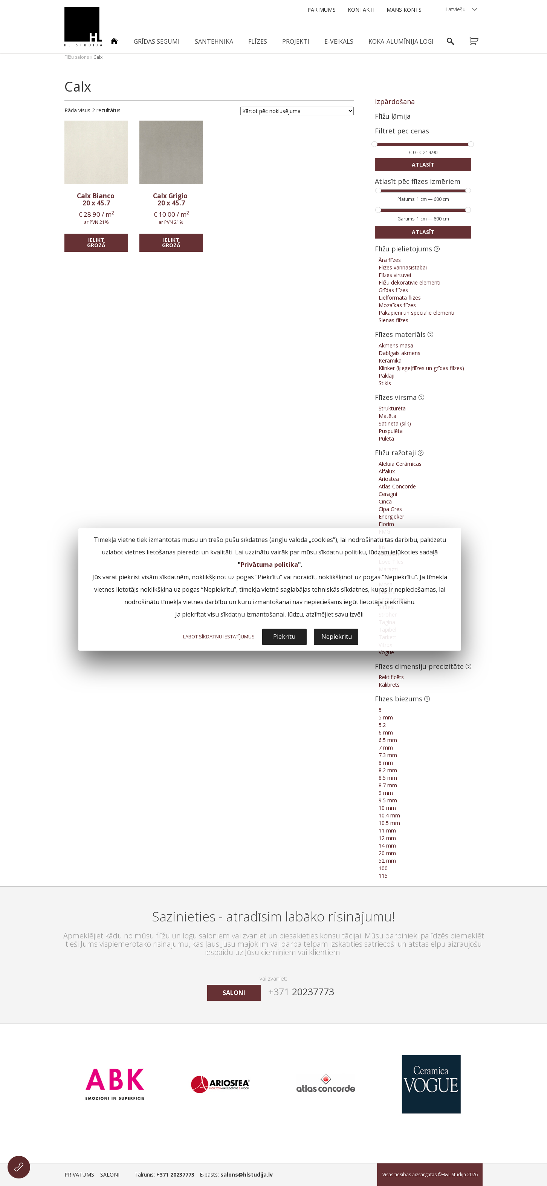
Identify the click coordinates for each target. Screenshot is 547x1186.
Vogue (386, 652)
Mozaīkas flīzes (397, 305)
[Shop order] (297, 111)
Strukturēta (392, 408)
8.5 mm (388, 777)
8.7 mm (388, 785)
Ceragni (388, 493)
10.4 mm (389, 815)
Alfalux (387, 471)
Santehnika (214, 41)
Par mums (321, 9)
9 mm (386, 792)
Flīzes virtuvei (395, 275)
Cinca (385, 501)
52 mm (387, 860)
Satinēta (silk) (395, 423)
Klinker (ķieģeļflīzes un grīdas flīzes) (421, 368)
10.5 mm (389, 822)
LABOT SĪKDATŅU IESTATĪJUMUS (219, 636)
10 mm (387, 807)
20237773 (301, 991)
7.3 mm (388, 755)
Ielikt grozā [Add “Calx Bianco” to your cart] (96, 242)
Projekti (295, 41)
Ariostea (389, 478)
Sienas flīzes (393, 320)
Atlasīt (423, 164)
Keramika (390, 360)
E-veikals (338, 41)
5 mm (386, 717)
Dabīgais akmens (399, 353)
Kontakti (361, 9)
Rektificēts (391, 677)
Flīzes (257, 41)
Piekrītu (284, 636)
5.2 (382, 724)
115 (383, 875)
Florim (386, 524)
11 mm (387, 830)
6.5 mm (388, 740)
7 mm (386, 747)
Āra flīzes (390, 259)
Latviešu (455, 9)
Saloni (109, 1174)
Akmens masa (396, 345)
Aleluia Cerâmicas (400, 463)
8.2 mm (388, 770)
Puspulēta (391, 431)
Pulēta (386, 438)
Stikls (385, 383)
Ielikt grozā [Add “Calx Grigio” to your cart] (171, 242)
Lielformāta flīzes (400, 297)
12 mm (387, 838)
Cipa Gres (390, 509)
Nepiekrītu (336, 636)
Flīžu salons (76, 57)
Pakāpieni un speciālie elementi (416, 312)
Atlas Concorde (397, 486)
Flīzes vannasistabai (403, 267)
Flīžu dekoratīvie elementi (409, 282)
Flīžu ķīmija (393, 116)
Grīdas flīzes (393, 290)
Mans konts (404, 9)
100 (383, 868)
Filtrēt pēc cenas (402, 131)
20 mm (387, 853)
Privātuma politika (269, 564)
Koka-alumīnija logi (401, 41)
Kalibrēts (389, 684)
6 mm (386, 732)
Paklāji (386, 375)
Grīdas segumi (157, 41)
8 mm (386, 762)
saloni (234, 993)
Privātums (79, 1174)
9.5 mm (388, 800)
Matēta (387, 415)
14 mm (387, 845)
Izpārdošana (395, 101)
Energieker (391, 516)
